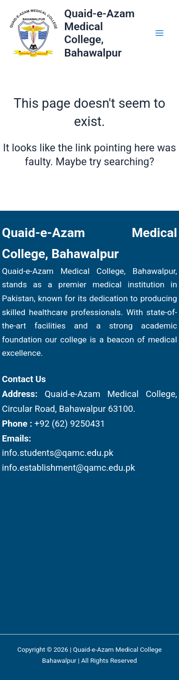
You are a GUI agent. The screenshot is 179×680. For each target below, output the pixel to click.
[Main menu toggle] (159, 33)
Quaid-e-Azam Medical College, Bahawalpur (99, 33)
